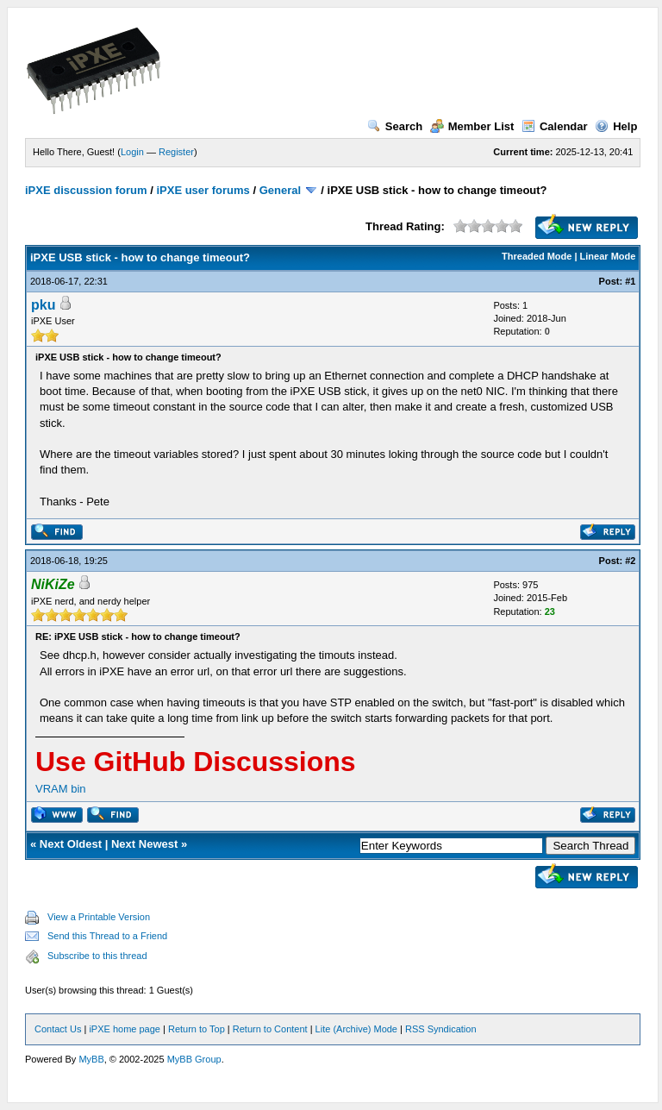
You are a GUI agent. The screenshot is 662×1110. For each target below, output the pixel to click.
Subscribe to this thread (97, 955)
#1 (630, 281)
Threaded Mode (536, 256)
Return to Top (196, 1029)
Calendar (554, 126)
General (280, 190)
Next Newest (144, 843)
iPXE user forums (202, 190)
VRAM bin (60, 788)
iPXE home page (124, 1029)
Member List (472, 126)
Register (176, 152)
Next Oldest (71, 843)
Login (132, 152)
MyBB (90, 1059)
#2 (630, 560)
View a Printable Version (98, 917)
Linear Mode (608, 256)
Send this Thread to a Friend (107, 936)
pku (43, 305)
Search (394, 126)
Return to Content (270, 1029)
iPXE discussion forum (86, 190)
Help (616, 126)
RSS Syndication (441, 1029)
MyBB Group (194, 1059)
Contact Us (57, 1029)
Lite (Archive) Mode (356, 1029)
